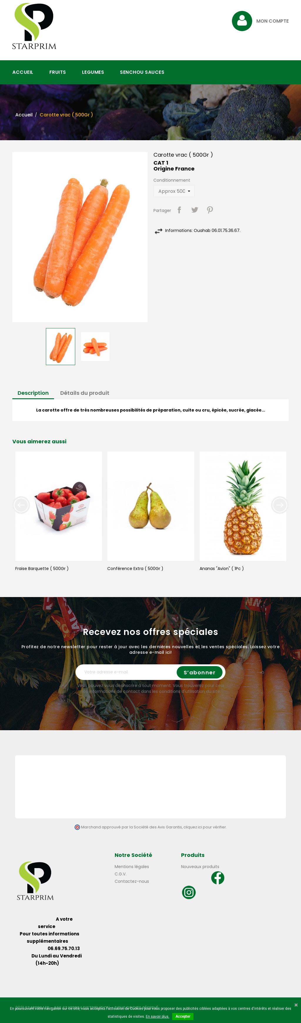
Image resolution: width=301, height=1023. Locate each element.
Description (33, 393)
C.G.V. (120, 874)
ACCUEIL (23, 72)
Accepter (182, 1016)
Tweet (194, 210)
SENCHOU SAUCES (142, 72)
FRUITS (57, 72)
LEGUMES (93, 72)
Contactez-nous (132, 881)
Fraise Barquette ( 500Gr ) (42, 568)
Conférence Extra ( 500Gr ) (135, 568)
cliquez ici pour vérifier (204, 827)
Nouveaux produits (200, 867)
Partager (179, 210)
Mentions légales (132, 867)
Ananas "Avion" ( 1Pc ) (222, 568)
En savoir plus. (157, 1016)
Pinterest (210, 210)
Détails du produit (84, 393)
